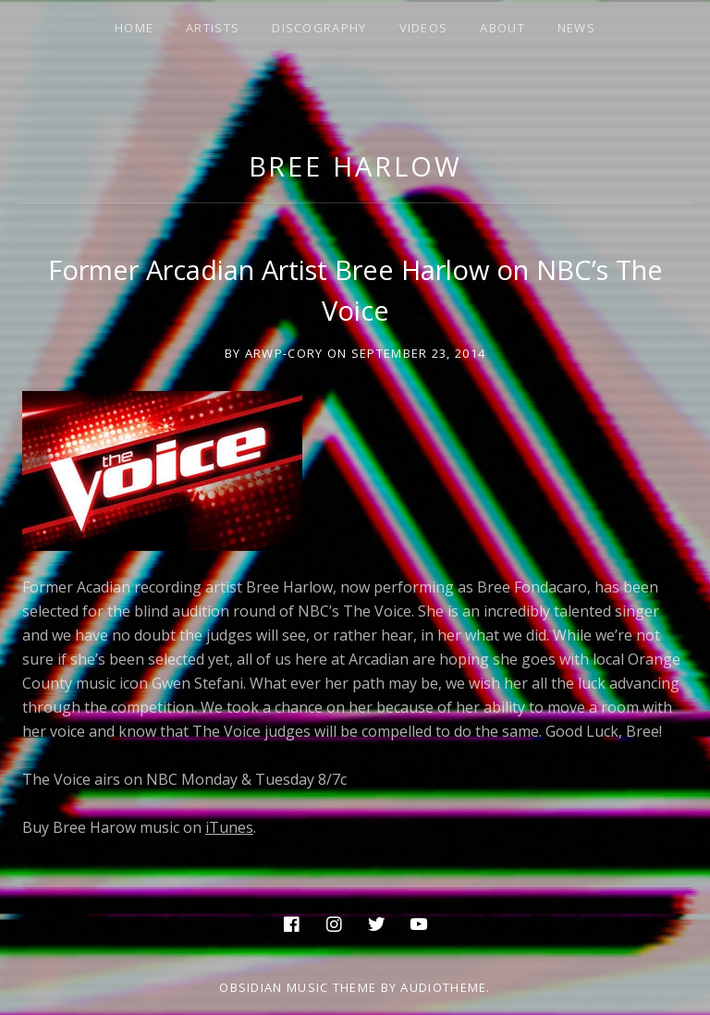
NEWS (576, 27)
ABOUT (502, 27)
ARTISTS (212, 27)
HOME (134, 27)
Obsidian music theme (297, 987)
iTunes (229, 827)
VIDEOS (423, 27)
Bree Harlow (355, 166)
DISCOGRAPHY (319, 27)
